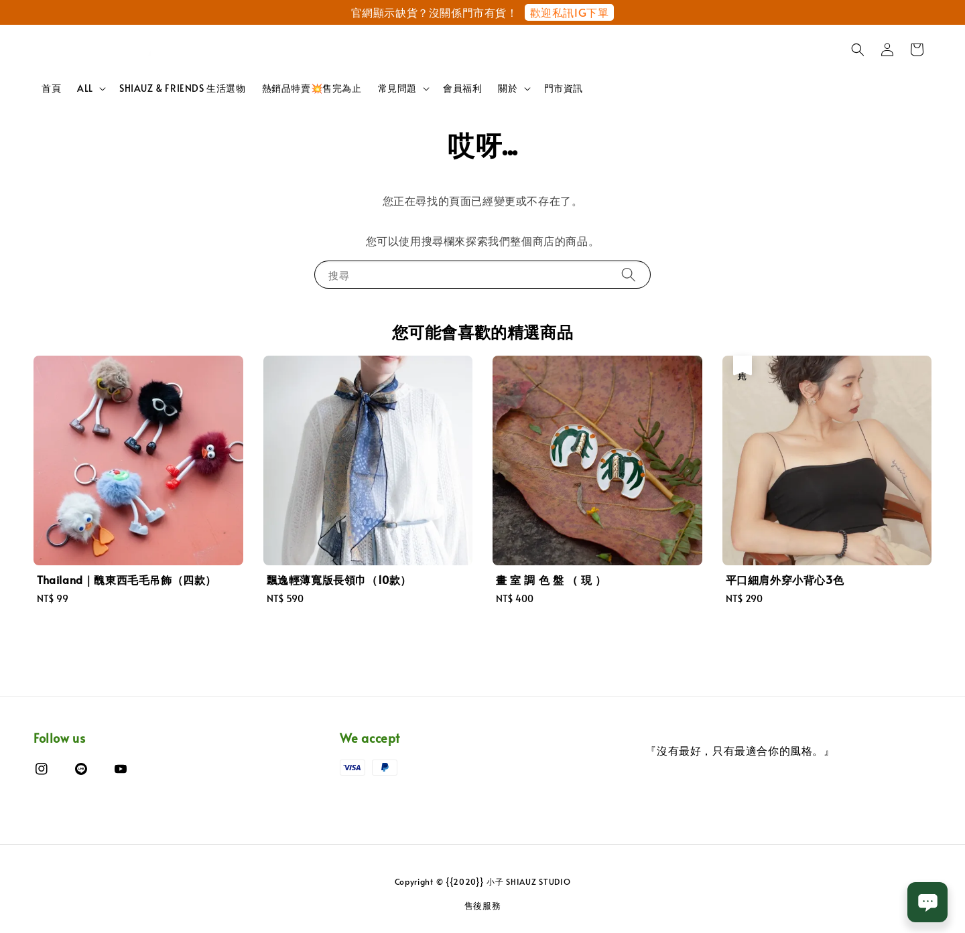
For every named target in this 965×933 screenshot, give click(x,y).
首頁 (51, 88)
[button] (858, 49)
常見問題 (397, 88)
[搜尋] (628, 274)
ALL (85, 88)
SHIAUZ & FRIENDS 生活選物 (182, 88)
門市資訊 (563, 88)
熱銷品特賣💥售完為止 (312, 88)
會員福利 (462, 88)
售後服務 (482, 906)
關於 (507, 88)
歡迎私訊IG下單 (569, 12)
